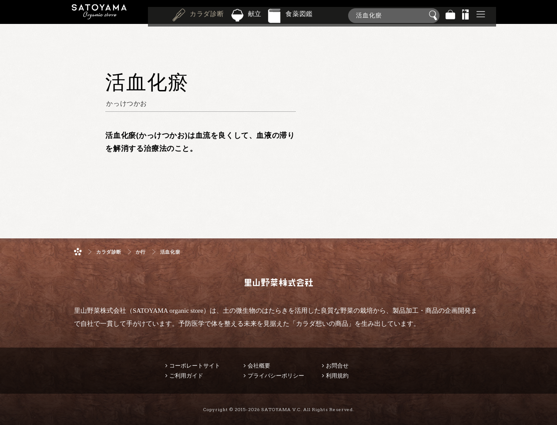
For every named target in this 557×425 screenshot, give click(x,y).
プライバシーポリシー (276, 375)
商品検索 (548, 14)
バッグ (450, 15)
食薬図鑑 (299, 14)
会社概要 (259, 365)
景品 (465, 15)
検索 (434, 15)
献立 (255, 14)
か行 (141, 252)
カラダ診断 (207, 14)
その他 (480, 15)
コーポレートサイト (194, 365)
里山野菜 (99, 15)
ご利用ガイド (186, 375)
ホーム (78, 251)
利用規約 (337, 375)
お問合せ (337, 365)
